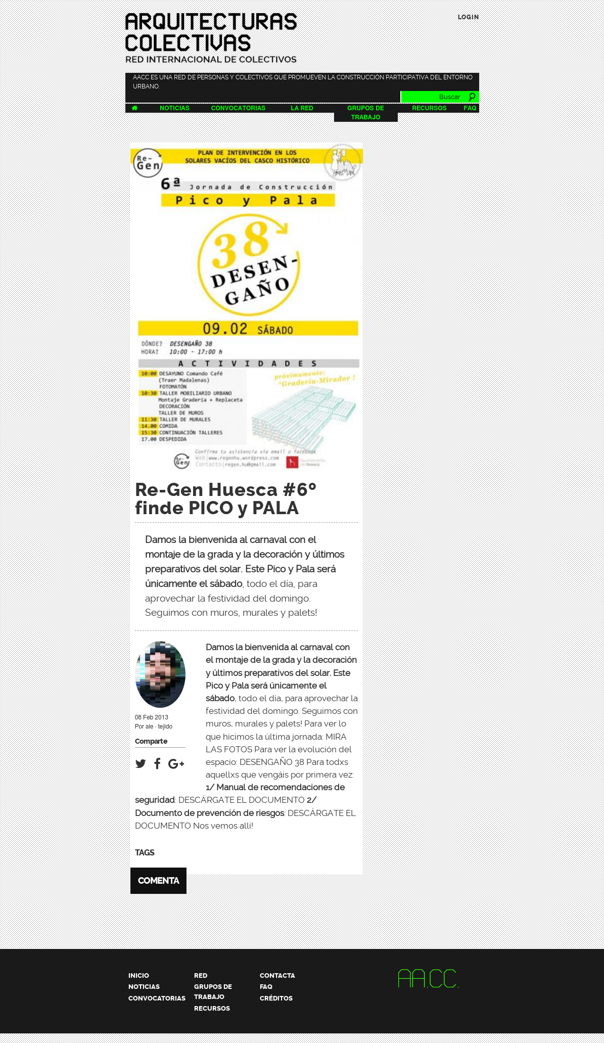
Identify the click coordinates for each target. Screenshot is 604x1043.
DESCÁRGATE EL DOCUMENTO (241, 800)
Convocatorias (238, 108)
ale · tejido (159, 726)
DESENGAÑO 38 (272, 762)
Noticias (175, 108)
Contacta (277, 975)
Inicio (138, 975)
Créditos (276, 998)
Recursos (429, 108)
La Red (302, 108)
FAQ (469, 108)
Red (200, 975)
